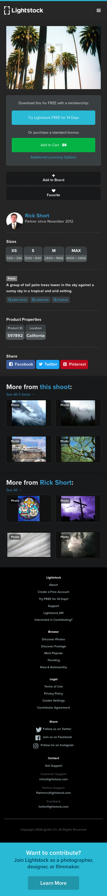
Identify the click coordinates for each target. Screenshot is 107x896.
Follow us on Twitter (57, 729)
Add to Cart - (54, 145)
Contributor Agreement (53, 707)
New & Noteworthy (53, 667)
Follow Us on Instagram (57, 745)
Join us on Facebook (57, 737)
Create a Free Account (53, 592)
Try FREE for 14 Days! (53, 599)
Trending (53, 660)
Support (53, 606)
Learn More (53, 883)
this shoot (55, 387)
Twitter (48, 364)
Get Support (53, 765)
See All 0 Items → (20, 394)
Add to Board (53, 178)
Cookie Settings (53, 700)
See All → (14, 490)
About (53, 584)
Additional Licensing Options (53, 157)
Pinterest (74, 364)
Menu (99, 10)
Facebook (20, 364)
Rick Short (37, 215)
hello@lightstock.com (53, 806)
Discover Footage (53, 646)
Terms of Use (53, 686)
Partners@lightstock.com (53, 792)
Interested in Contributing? (54, 619)
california (40, 299)
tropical (61, 299)
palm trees (17, 299)
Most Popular (53, 653)
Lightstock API (53, 613)
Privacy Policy (53, 693)
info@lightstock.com (53, 779)
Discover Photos (53, 639)
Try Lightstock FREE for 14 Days (53, 117)
